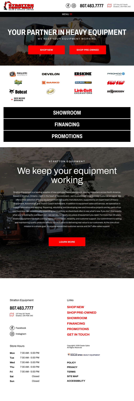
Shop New (46, 50)
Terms (71, 372)
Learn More (67, 242)
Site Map (72, 376)
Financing (76, 323)
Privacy (72, 367)
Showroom (77, 318)
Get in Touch (78, 334)
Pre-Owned (88, 50)
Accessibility (76, 381)
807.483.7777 (21, 308)
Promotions (78, 329)
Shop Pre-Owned (81, 312)
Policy (71, 363)
